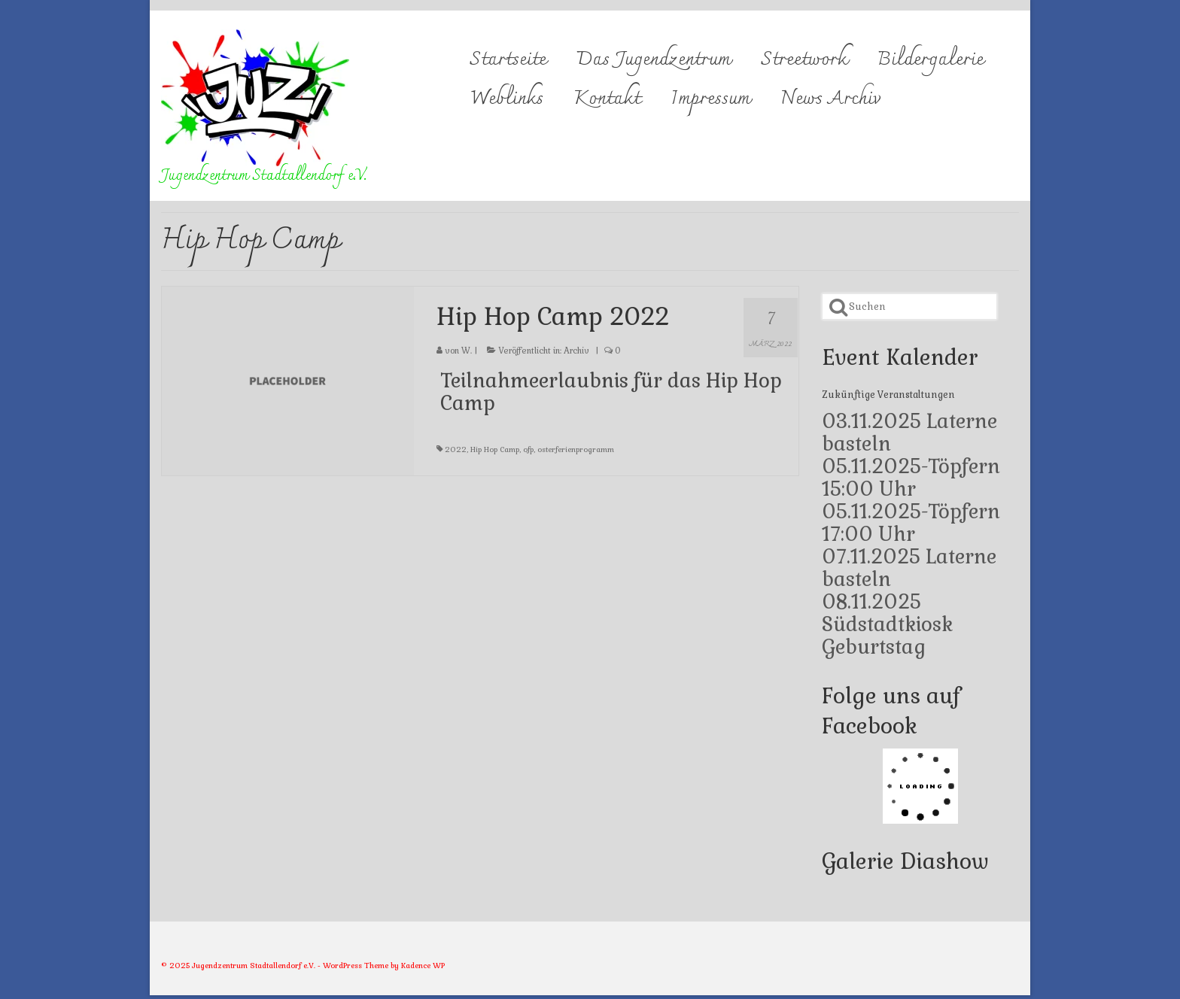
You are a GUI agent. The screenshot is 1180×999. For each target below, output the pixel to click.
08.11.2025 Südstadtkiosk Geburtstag (887, 624)
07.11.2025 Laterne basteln (909, 568)
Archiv (576, 350)
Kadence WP (423, 965)
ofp (528, 449)
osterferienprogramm (575, 449)
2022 (456, 449)
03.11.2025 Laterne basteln (909, 432)
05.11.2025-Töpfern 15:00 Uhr (911, 478)
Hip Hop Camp (494, 449)
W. (466, 350)
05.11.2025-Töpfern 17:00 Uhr (911, 523)
